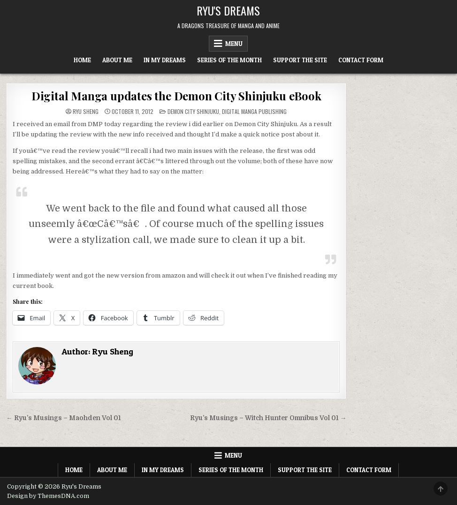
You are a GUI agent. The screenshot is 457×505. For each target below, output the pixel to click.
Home (82, 60)
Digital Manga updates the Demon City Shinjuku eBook (176, 95)
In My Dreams (165, 60)
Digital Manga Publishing (254, 111)
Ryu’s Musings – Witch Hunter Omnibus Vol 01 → (268, 418)
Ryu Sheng (86, 111)
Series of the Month (229, 60)
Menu (234, 43)
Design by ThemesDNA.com (48, 496)
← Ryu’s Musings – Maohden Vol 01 (63, 418)
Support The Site (300, 60)
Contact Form (360, 60)
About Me (117, 60)
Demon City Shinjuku (193, 111)
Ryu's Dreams (228, 10)
